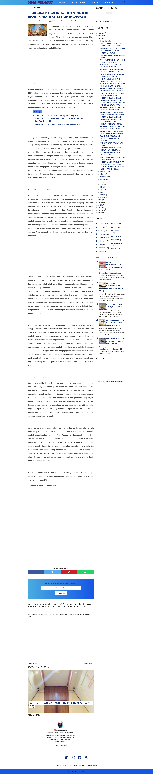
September (104, 177)
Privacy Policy (73, 771)
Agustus (103, 179)
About (55, 771)
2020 (100, 208)
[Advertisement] (61, 71)
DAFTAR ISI (61, 2)
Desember (104, 41)
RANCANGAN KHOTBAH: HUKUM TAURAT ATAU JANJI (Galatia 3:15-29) (58, 129)
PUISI (115, 227)
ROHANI (116, 236)
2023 (100, 200)
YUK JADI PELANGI (105, 21)
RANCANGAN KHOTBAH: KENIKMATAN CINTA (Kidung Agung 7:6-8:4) (57, 121)
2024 (100, 38)
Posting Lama (88, 669)
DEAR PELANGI (40, 2)
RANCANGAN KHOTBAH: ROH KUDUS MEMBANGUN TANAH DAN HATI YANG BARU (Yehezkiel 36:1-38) (59, 125)
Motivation (102, 251)
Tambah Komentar (71, 26)
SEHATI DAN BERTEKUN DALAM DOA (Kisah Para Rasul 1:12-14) (115, 341)
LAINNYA (107, 2)
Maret (102, 192)
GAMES (101, 231)
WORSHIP (95, 2)
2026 (100, 33)
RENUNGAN (117, 231)
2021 (100, 205)
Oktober (103, 174)
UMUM (115, 249)
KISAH (100, 244)
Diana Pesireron (61, 736)
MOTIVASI (102, 248)
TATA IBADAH (118, 243)
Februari (103, 195)
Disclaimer (83, 771)
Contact (63, 771)
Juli (101, 182)
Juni (102, 184)
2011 (100, 213)
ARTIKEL (72, 2)
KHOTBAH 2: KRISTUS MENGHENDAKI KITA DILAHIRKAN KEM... (112, 55)
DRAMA (101, 227)
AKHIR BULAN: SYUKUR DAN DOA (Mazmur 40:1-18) (61, 710)
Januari (103, 197)
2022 (100, 202)
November (104, 172)
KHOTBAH (101, 241)
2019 (100, 210)
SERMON (116, 240)
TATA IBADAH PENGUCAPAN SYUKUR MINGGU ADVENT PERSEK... (110, 138)
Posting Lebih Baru (34, 669)
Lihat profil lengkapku (60, 751)
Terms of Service (94, 771)
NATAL (115, 224)
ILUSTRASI (102, 234)
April (102, 190)
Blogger (120, 381)
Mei (101, 187)
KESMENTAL (102, 238)
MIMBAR (83, 2)
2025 (100, 36)
